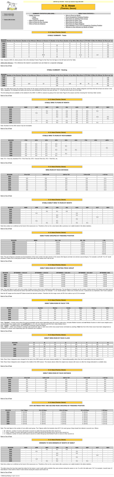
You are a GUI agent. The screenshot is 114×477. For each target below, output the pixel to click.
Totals (34, 17)
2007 (3, 53)
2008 (3, 55)
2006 (3, 51)
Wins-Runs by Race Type (74, 20)
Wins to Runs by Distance (37, 24)
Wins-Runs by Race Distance (75, 24)
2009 (3, 56)
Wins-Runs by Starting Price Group (77, 19)
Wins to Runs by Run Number (38, 22)
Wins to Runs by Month (36, 20)
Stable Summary (34, 15)
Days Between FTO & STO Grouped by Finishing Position (84, 25)
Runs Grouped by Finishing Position (77, 17)
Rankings (35, 19)
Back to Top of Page (6, 65)
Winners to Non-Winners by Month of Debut (79, 27)
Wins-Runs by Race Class (74, 22)
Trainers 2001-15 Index (9, 19)
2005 (3, 49)
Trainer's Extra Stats (9, 14)
